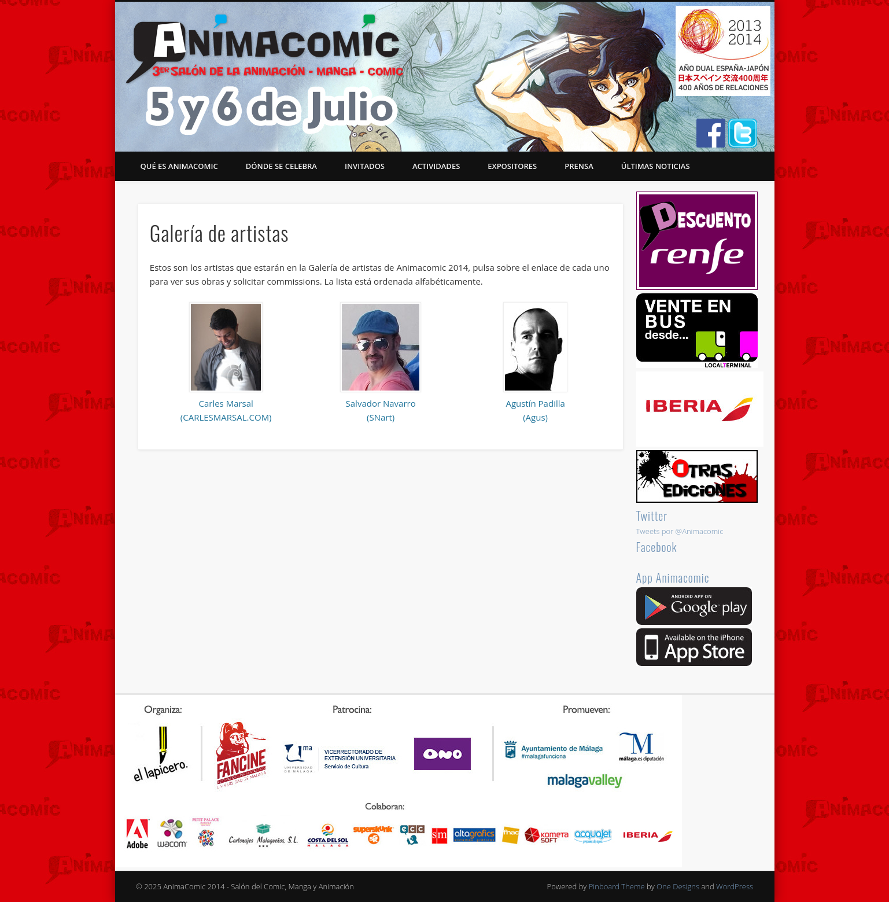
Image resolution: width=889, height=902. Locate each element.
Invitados (365, 166)
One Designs (677, 886)
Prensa (579, 166)
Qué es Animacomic (179, 166)
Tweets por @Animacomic (680, 531)
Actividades (436, 166)
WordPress (734, 886)
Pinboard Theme (617, 886)
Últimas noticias (655, 166)
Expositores (512, 166)
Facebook (656, 546)
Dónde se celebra (281, 166)
